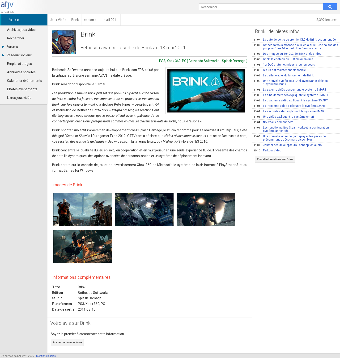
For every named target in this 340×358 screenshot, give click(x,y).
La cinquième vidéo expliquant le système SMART (291, 95)
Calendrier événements (24, 81)
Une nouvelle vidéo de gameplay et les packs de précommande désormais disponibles (290, 138)
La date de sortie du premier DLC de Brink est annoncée (295, 39)
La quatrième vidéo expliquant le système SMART (291, 100)
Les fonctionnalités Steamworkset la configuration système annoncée (291, 129)
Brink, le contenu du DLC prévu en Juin (283, 59)
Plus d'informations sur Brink (275, 159)
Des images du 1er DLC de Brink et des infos (287, 53)
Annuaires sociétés (21, 72)
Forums (10, 47)
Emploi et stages (19, 64)
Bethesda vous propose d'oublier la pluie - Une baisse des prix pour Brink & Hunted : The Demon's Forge (296, 46)
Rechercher (15, 38)
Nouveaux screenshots (273, 122)
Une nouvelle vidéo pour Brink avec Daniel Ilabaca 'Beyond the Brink (291, 82)
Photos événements (22, 89)
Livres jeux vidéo (19, 98)
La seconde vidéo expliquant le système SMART (290, 111)
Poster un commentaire (67, 342)
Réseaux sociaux (17, 55)
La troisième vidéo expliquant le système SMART (290, 106)
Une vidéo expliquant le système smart (284, 116)
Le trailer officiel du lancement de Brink (284, 75)
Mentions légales (46, 355)
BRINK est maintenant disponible (280, 70)
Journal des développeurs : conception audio (288, 145)
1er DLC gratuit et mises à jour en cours (284, 64)
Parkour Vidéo (267, 150)
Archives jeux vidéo (21, 30)
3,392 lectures (326, 20)
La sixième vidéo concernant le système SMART (290, 89)
